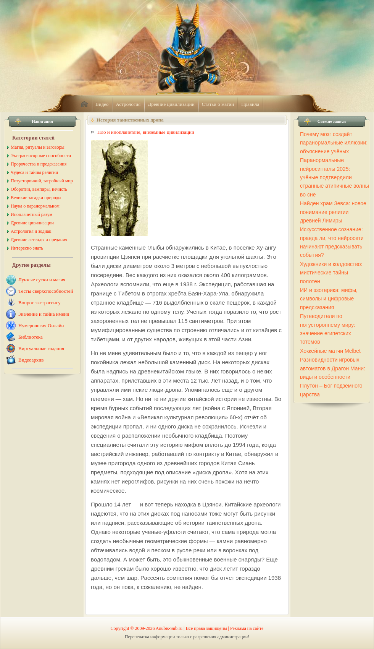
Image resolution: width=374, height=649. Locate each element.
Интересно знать (27, 248)
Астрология (128, 104)
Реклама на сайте (246, 628)
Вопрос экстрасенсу (39, 302)
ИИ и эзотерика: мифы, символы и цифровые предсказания (329, 298)
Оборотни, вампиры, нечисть (39, 189)
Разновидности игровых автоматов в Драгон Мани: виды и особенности (332, 368)
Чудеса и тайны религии (34, 172)
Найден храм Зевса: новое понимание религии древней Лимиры (333, 212)
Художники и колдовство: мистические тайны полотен (331, 272)
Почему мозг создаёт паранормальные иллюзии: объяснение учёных (334, 142)
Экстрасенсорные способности (41, 155)
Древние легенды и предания (39, 239)
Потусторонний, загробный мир (42, 180)
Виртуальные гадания (41, 348)
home (84, 104)
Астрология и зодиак (31, 231)
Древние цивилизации (171, 104)
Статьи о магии (218, 104)
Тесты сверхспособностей (45, 291)
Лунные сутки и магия (41, 279)
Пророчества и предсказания (38, 164)
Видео (102, 104)
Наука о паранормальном (35, 206)
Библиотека (30, 337)
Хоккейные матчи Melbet (330, 351)
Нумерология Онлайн (41, 325)
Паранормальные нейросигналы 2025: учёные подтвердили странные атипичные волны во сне (334, 177)
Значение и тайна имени (43, 314)
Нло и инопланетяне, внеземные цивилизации (145, 132)
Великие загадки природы (36, 197)
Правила (250, 104)
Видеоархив (31, 360)
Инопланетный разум (31, 214)
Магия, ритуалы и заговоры (37, 147)
